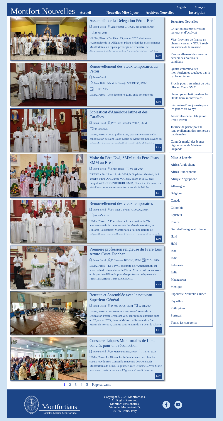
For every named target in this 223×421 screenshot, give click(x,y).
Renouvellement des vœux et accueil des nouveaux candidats (189, 57)
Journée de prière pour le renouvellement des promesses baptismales (190, 130)
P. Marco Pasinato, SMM (124, 351)
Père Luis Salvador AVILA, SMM (129, 123)
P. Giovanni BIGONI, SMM (126, 260)
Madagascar (178, 279)
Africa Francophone (183, 171)
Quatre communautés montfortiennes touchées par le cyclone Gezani (190, 72)
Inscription (197, 12)
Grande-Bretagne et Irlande (188, 229)
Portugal (176, 315)
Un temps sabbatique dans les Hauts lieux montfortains (189, 96)
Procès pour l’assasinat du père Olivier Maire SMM (190, 85)
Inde (173, 251)
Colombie (177, 207)
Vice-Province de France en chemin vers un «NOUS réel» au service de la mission (189, 43)
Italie (174, 272)
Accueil (85, 12)
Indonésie (177, 265)
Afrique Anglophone (184, 179)
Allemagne (178, 186)
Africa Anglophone (183, 164)
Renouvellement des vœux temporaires (121, 203)
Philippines (178, 308)
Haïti (174, 243)
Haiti (174, 236)
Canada (175, 200)
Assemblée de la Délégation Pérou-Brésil (123, 20)
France (175, 222)
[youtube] (178, 405)
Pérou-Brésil (99, 26)
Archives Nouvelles (160, 12)
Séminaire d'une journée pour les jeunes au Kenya (189, 107)
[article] (87, 39)
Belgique (176, 193)
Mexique (176, 286)
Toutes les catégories (184, 322)
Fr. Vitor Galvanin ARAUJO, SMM (130, 209)
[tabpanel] (124, 404)
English (181, 7)
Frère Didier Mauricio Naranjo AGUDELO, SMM (120, 83)
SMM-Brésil (118, 168)
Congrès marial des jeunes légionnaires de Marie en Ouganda (187, 145)
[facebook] (166, 405)
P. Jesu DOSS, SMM (122, 305)
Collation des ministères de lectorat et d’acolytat (188, 30)
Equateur (176, 215)
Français (200, 7)
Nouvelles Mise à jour (122, 12)
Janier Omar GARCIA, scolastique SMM (132, 26)
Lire (158, 55)
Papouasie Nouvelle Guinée (188, 294)
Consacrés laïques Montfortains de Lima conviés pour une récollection (122, 343)
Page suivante (101, 384)
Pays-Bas (177, 301)
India (174, 258)
